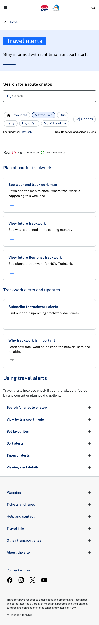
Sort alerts (49, 443)
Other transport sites (49, 540)
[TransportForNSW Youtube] (44, 580)
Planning (49, 492)
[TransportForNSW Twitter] (33, 580)
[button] (17, 115)
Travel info (49, 528)
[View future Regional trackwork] (49, 265)
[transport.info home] (49, 7)
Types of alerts (49, 455)
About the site (49, 552)
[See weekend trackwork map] (49, 195)
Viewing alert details (49, 467)
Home (13, 22)
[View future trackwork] (49, 231)
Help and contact (49, 516)
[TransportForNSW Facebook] (10, 580)
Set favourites (49, 431)
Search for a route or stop (49, 407)
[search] (93, 7)
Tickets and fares (49, 504)
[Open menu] (5, 7)
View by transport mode (49, 419)
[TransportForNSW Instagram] (21, 580)
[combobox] (49, 96)
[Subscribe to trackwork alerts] (49, 314)
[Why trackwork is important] (49, 350)
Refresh (27, 131)
